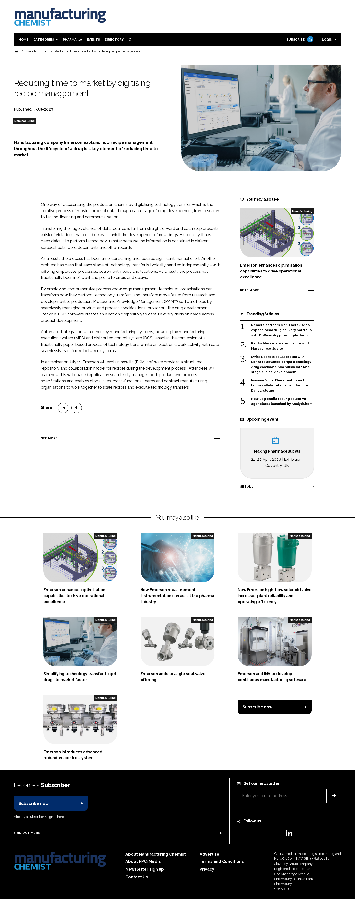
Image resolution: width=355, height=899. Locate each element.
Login (327, 39)
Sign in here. (55, 817)
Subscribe (299, 39)
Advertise (209, 854)
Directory (114, 39)
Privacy (207, 869)
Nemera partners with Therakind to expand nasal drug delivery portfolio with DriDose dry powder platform (281, 330)
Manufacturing (24, 120)
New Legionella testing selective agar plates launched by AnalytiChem (281, 402)
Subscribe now (257, 707)
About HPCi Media (143, 861)
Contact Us (136, 877)
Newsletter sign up (144, 869)
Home (23, 39)
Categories (43, 39)
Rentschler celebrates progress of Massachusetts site (280, 346)
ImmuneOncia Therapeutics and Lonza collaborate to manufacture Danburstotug (279, 385)
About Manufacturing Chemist (155, 854)
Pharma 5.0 (72, 39)
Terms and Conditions (222, 861)
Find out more (27, 833)
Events (93, 39)
